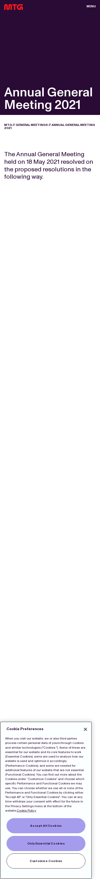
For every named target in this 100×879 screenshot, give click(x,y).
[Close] (85, 729)
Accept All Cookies (45, 826)
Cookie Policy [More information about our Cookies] (26, 810)
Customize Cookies (46, 861)
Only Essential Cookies (46, 843)
